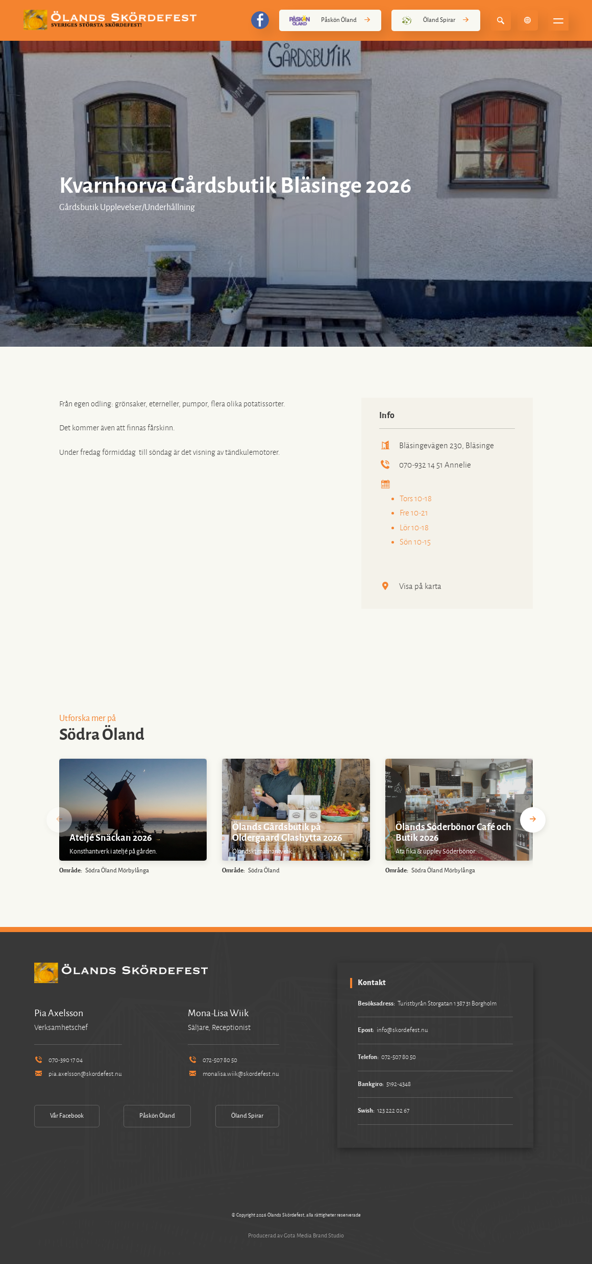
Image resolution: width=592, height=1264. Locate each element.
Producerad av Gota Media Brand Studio (296, 1235)
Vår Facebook (67, 1116)
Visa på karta (410, 586)
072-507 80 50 (212, 1060)
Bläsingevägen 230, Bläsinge (436, 445)
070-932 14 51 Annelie (425, 464)
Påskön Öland (330, 20)
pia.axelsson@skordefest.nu (78, 1074)
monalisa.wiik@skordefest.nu (233, 1074)
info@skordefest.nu (402, 1030)
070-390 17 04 (58, 1060)
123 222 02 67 (393, 1110)
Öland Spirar (436, 20)
